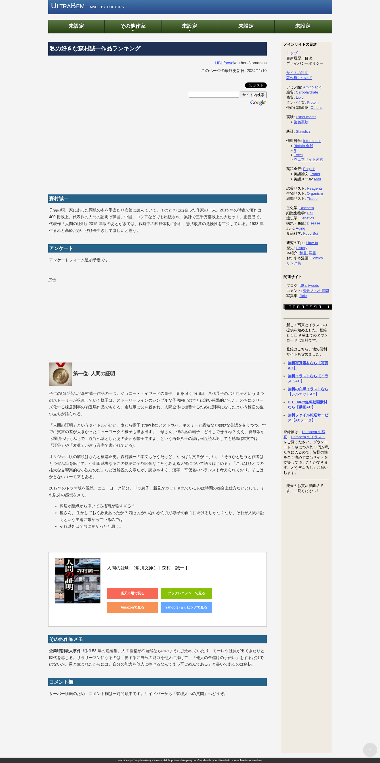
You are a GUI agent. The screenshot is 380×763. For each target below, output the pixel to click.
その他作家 (133, 28)
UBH (219, 63)
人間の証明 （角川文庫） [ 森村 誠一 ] (147, 567)
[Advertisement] (157, 149)
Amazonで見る (132, 607)
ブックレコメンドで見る (186, 593)
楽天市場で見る (132, 593)
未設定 (76, 26)
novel (229, 63)
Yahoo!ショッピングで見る (186, 607)
